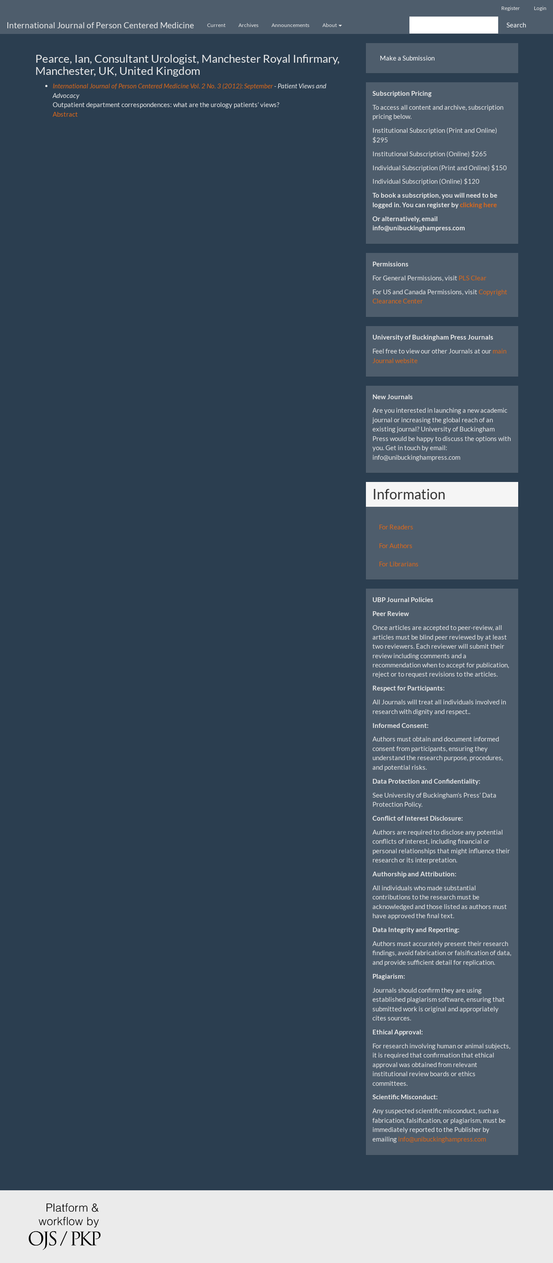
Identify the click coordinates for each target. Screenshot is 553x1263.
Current (216, 25)
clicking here (478, 205)
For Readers (396, 527)
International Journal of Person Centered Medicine (100, 25)
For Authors (395, 545)
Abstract (65, 114)
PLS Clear (472, 278)
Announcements (290, 25)
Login (540, 8)
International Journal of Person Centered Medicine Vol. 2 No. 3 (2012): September (163, 86)
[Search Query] (453, 25)
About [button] (332, 25)
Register (510, 8)
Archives (248, 25)
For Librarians (399, 564)
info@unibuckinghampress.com (442, 1139)
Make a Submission (407, 58)
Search (516, 25)
